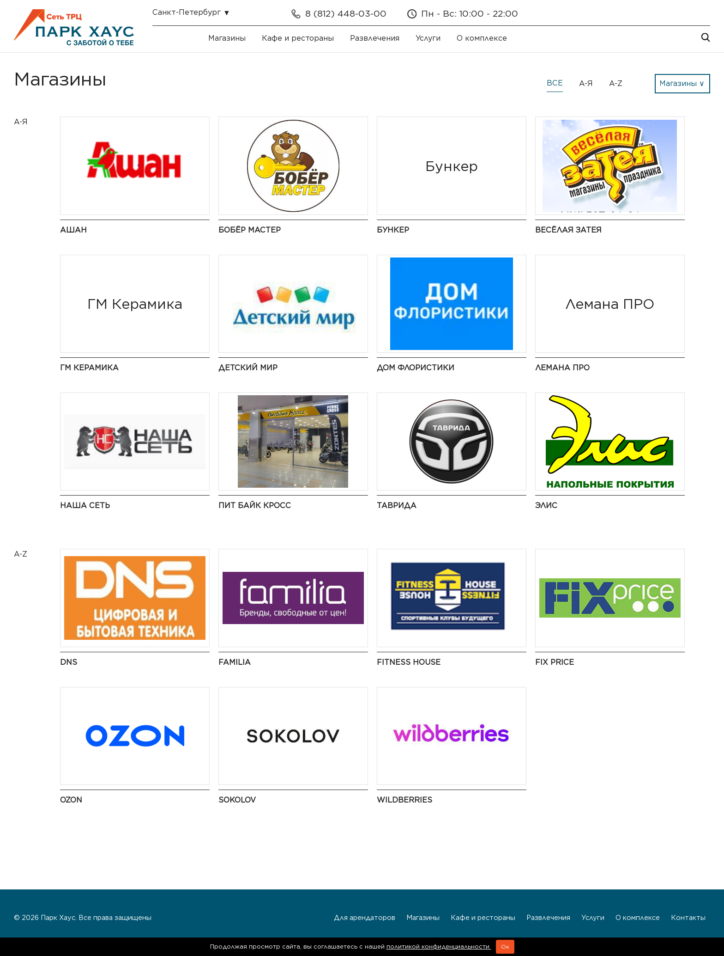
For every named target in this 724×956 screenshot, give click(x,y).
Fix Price (554, 662)
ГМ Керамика (89, 367)
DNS (68, 662)
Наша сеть (85, 505)
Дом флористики (415, 367)
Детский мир (248, 367)
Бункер (393, 230)
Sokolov (237, 800)
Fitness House (408, 662)
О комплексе (482, 38)
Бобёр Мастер (249, 230)
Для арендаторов (364, 917)
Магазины (227, 38)
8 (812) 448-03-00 (345, 13)
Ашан (73, 230)
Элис (546, 505)
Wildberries (404, 800)
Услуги (428, 38)
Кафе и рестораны (298, 38)
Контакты (688, 917)
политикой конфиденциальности (438, 946)
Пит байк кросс (254, 505)
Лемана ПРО (562, 367)
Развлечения (374, 38)
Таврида (396, 505)
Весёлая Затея (568, 230)
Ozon (71, 800)
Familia (234, 662)
